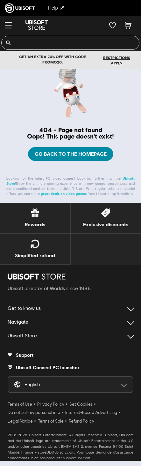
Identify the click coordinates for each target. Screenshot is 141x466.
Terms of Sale (51, 421)
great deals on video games (64, 194)
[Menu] (8, 25)
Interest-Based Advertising (91, 412)
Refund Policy (81, 421)
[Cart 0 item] (128, 25)
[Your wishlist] (112, 25)
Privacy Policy (50, 404)
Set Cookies (81, 404)
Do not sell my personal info (34, 412)
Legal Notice (20, 421)
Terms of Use (20, 404)
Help (56, 8)
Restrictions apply (116, 60)
